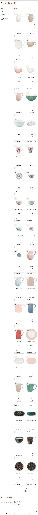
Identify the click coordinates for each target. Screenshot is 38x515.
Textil (2, 11)
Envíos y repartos (32, 498)
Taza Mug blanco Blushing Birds (19, 156)
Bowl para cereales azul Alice (19, 130)
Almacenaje (3, 14)
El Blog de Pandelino (25, 503)
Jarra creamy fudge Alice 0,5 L (31, 24)
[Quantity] (19, 31)
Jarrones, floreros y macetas (5, 19)
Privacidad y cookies (33, 513)
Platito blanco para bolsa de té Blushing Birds (31, 236)
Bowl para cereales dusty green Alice (31, 103)
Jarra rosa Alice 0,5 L (19, 103)
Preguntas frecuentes (33, 499)
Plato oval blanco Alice (19, 367)
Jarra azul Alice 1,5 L (19, 288)
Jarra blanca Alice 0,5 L (19, 24)
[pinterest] (4, 502)
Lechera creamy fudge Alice (31, 288)
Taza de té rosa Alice (19, 77)
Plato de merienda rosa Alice (31, 341)
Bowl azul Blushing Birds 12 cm (31, 209)
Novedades (23, 498)
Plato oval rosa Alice (31, 367)
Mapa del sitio (32, 502)
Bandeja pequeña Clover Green (31, 420)
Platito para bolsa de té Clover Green (19, 473)
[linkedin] (8, 502)
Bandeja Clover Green (19, 420)
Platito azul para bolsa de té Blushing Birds (19, 262)
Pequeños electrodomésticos (5, 16)
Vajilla (2, 8)
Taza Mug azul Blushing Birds (31, 156)
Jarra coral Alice (19, 341)
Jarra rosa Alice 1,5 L (31, 262)
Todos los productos (25, 499)
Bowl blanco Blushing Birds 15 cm (19, 209)
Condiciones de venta (26, 513)
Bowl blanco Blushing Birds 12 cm (19, 235)
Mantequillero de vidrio (31, 130)
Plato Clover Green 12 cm (31, 473)
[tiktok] (10, 502)
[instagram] (6, 502)
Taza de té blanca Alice (31, 77)
